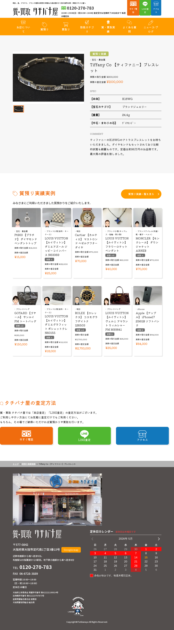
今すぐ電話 (133, 10)
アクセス (156, 10)
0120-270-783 (36, 566)
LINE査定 (145, 10)
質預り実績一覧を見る (141, 194)
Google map (71, 549)
